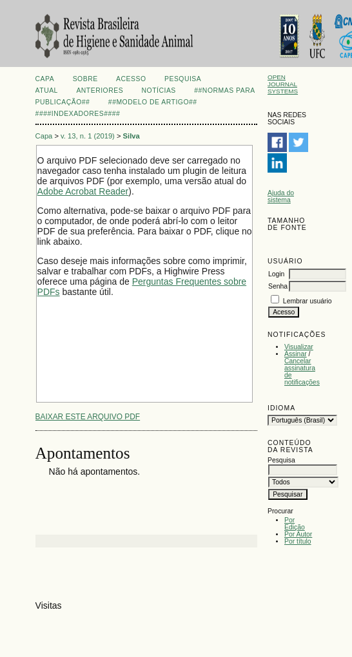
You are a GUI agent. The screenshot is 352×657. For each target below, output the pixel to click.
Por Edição (294, 524)
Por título (297, 541)
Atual (46, 90)
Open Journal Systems (283, 84)
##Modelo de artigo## (152, 102)
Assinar (295, 353)
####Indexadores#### (78, 113)
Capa (45, 78)
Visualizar (298, 346)
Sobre (85, 78)
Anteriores (99, 90)
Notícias (159, 90)
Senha (278, 286)
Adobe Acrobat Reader (83, 191)
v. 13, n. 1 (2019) (88, 136)
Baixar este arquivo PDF (88, 416)
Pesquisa (182, 78)
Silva (131, 136)
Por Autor (298, 534)
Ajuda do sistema (281, 196)
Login (276, 274)
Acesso (131, 78)
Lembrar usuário (307, 301)
